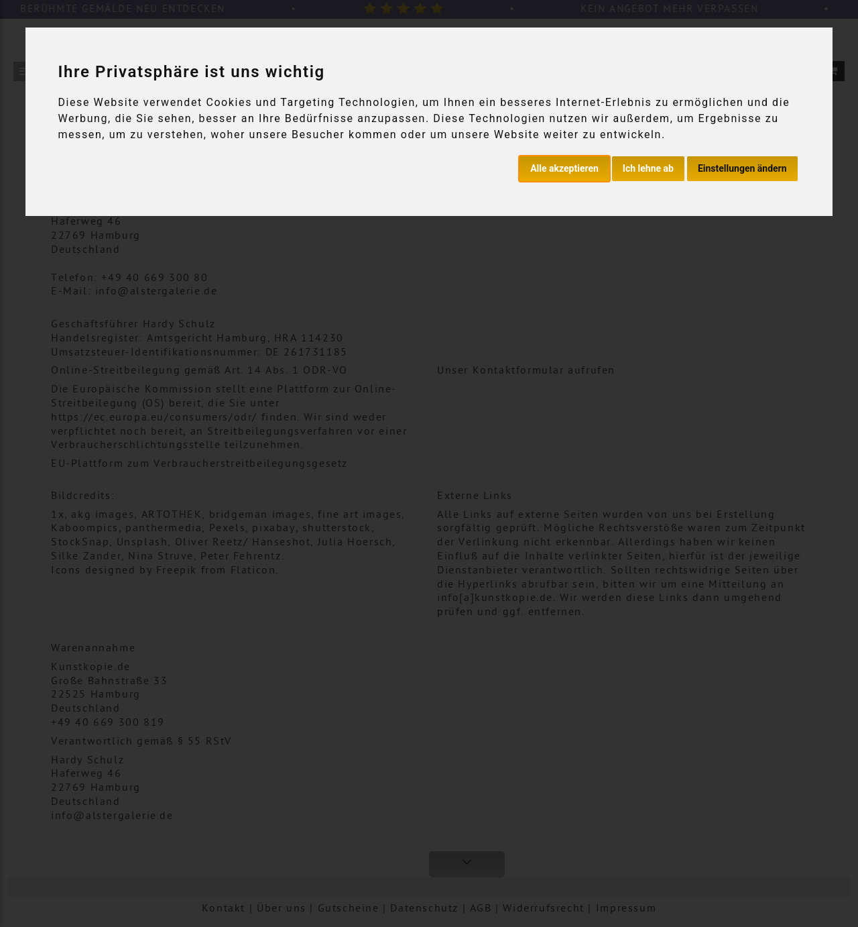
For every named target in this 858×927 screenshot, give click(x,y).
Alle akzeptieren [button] (564, 168)
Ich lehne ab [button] (648, 168)
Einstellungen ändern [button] (742, 168)
